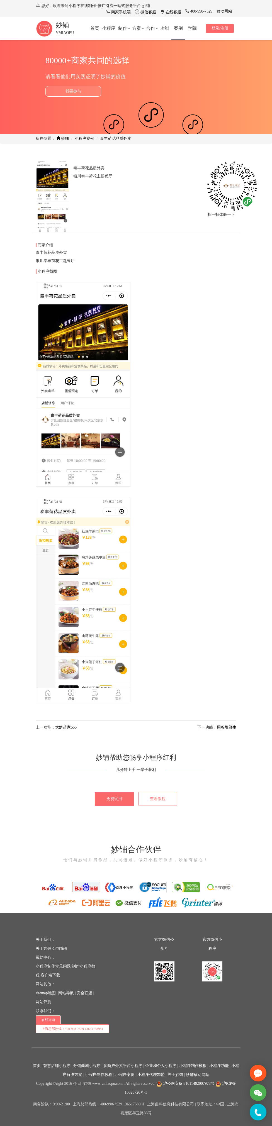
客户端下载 (50, 975)
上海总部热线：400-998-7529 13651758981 (72, 1029)
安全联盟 (84, 993)
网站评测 (43, 1002)
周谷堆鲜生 (226, 727)
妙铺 (62, 25)
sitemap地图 (46, 993)
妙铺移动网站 (197, 1075)
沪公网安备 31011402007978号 (185, 1083)
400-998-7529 (200, 11)
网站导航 (66, 993)
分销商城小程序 (87, 1066)
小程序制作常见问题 (53, 966)
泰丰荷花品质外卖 (115, 138)
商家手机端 (120, 12)
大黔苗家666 (66, 727)
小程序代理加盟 (151, 1075)
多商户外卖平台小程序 (122, 1066)
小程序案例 (84, 138)
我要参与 (73, 91)
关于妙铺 (43, 948)
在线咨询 (48, 1020)
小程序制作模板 (193, 1066)
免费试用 (114, 799)
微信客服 (147, 12)
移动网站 (224, 11)
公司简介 (60, 948)
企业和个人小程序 (160, 1066)
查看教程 (158, 799)
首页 (37, 1066)
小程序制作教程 (98, 1075)
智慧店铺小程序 (57, 1066)
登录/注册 (220, 28)
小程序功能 (219, 1066)
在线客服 (173, 12)
